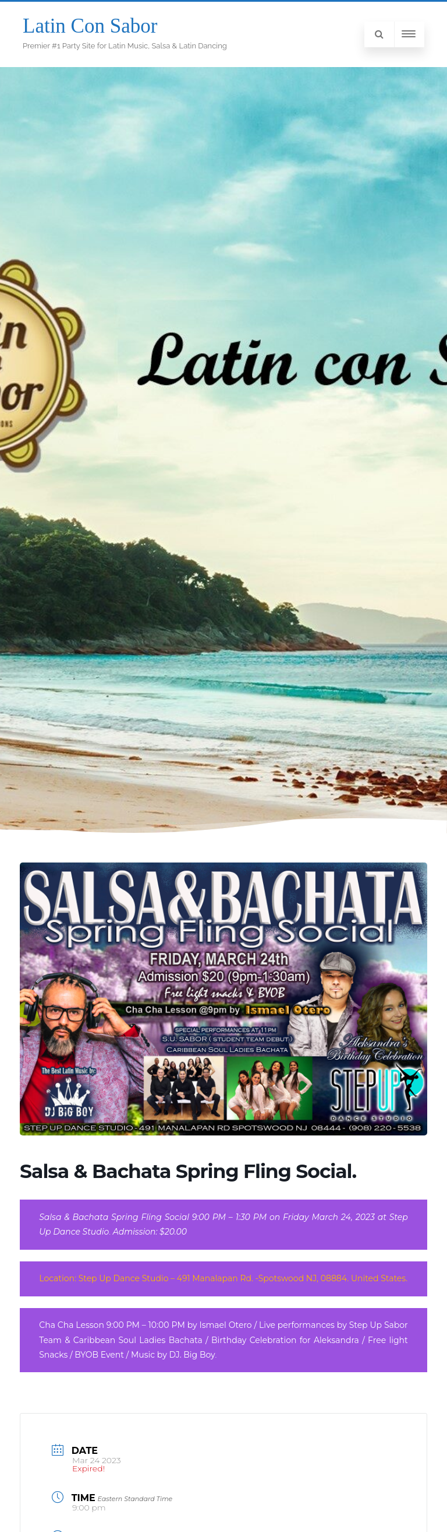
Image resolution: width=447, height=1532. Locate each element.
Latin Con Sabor (90, 26)
